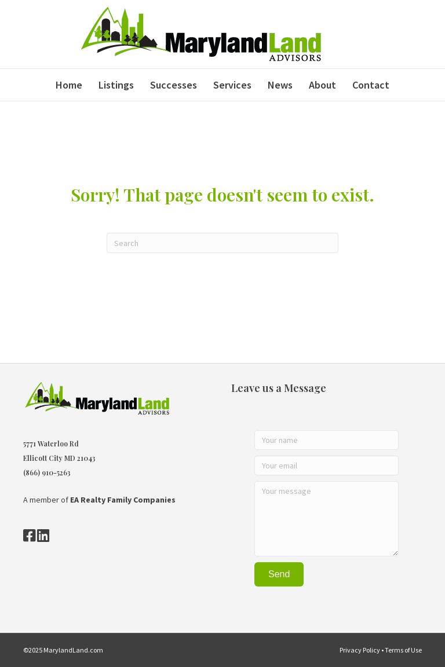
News (280, 84)
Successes (173, 84)
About (322, 84)
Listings (116, 84)
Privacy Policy (360, 650)
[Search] (222, 243)
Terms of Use (403, 650)
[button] (279, 574)
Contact (370, 84)
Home (69, 84)
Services (232, 84)
